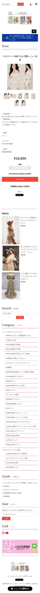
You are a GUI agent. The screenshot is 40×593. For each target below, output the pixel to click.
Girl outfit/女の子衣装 (13, 344)
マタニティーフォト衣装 (12, 450)
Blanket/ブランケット (14, 399)
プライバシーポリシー (11, 490)
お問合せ (7, 486)
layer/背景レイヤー (13, 467)
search (20, 4)
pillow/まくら (11, 381)
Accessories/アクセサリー (15, 376)
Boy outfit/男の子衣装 (14, 349)
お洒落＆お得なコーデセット (16, 358)
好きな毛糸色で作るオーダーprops (18, 353)
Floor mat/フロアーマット (15, 431)
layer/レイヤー (11, 390)
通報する (20, 191)
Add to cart (20, 179)
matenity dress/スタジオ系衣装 (17, 454)
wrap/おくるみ (11, 340)
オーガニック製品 (12, 394)
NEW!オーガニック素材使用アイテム (19, 335)
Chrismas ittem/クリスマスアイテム (18, 422)
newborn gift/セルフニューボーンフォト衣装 (21, 426)
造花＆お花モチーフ (13, 444)
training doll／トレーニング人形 (17, 417)
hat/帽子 (9, 367)
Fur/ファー (10, 408)
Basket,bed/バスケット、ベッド (17, 413)
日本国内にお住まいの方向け (20, 186)
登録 (6, 518)
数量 (20, 164)
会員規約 (7, 496)
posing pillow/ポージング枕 (15, 385)
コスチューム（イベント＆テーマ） (18, 363)
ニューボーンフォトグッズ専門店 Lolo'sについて (20, 483)
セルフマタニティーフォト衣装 (17, 458)
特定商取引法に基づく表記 (13, 493)
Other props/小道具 (13, 435)
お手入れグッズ (12, 440)
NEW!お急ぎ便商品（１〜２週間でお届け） (21, 372)
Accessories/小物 (12, 463)
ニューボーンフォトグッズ (13, 332)
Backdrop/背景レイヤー (14, 404)
